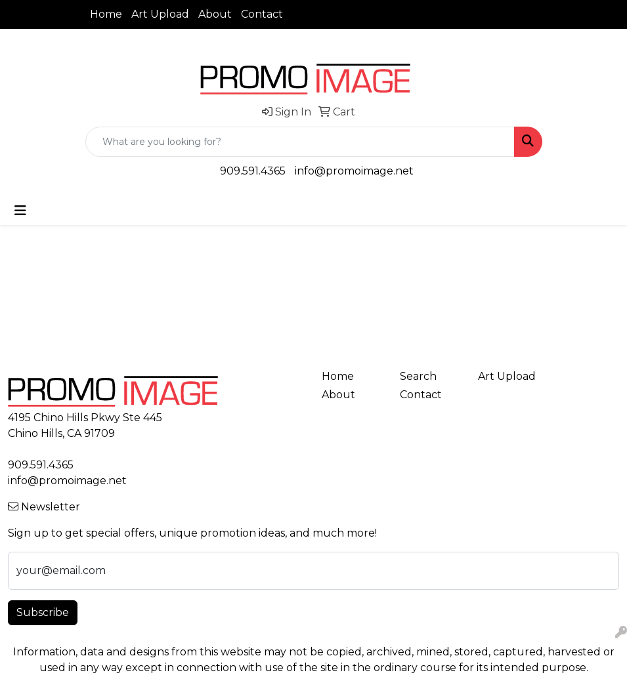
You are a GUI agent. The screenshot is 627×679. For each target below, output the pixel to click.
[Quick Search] (300, 142)
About (215, 14)
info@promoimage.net (354, 171)
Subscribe (42, 612)
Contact (262, 14)
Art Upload (160, 14)
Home (106, 14)
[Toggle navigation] (20, 210)
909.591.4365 (253, 171)
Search (418, 376)
